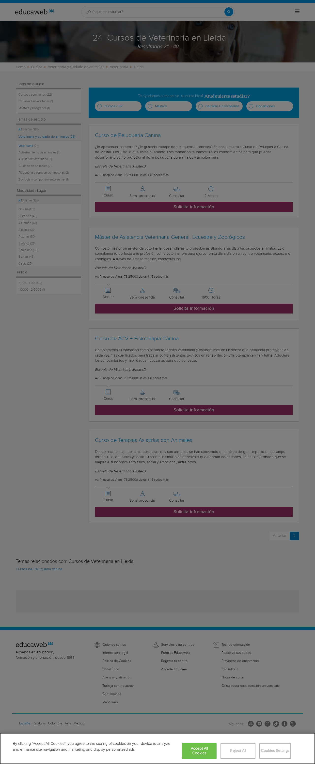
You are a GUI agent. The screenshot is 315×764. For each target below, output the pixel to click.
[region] (157, 748)
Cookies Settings (275, 751)
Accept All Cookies (199, 751)
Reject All (238, 751)
